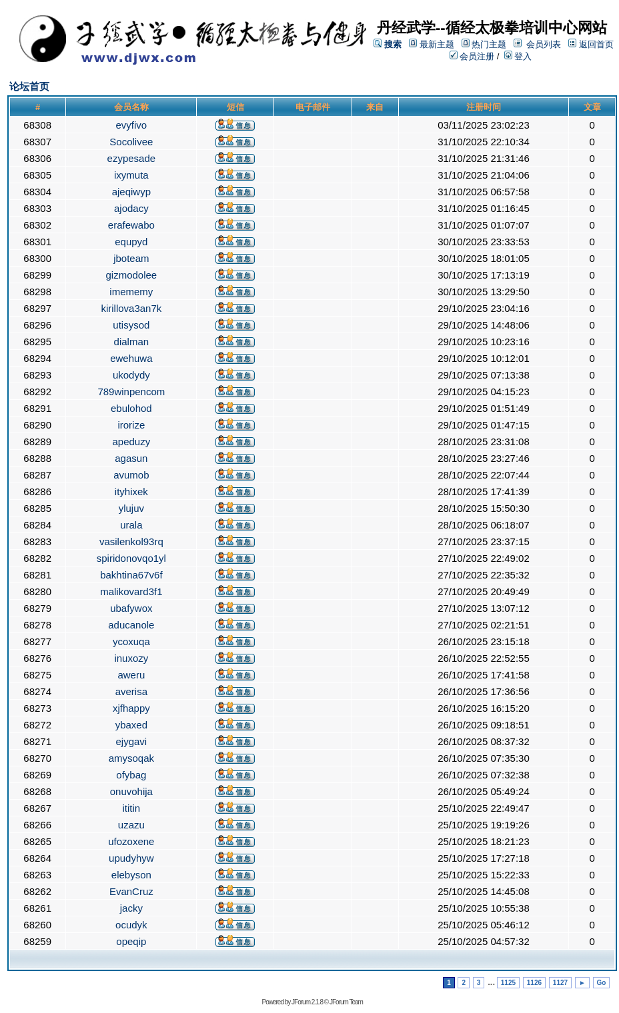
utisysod (131, 325)
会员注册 (472, 56)
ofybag (131, 774)
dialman (131, 341)
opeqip (131, 941)
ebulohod (131, 408)
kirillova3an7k (131, 308)
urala (131, 524)
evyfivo (131, 125)
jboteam (131, 258)
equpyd (131, 241)
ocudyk (131, 924)
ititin (132, 808)
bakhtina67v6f (131, 574)
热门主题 (489, 44)
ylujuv (131, 508)
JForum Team (346, 1002)
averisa (131, 691)
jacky (131, 908)
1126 (534, 982)
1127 (560, 982)
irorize (131, 425)
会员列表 (543, 44)
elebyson (131, 874)
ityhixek (131, 491)
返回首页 (596, 44)
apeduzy (131, 441)
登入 (518, 56)
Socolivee (131, 141)
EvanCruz (131, 891)
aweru (131, 674)
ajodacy (131, 208)
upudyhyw (131, 858)
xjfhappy (131, 708)
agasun (131, 458)
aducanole (131, 624)
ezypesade (131, 158)
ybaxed (131, 724)
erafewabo (131, 225)
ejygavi (131, 741)
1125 (508, 982)
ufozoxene (131, 841)
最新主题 (437, 44)
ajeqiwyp (131, 191)
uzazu (131, 824)
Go (601, 982)
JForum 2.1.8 (307, 1002)
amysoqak (131, 758)
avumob (131, 475)
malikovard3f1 (131, 591)
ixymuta (131, 175)
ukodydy (131, 375)
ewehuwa (131, 358)
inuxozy (131, 658)
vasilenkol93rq (131, 541)
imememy (131, 291)
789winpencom (131, 391)
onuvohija (131, 791)
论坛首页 (29, 86)
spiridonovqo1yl (131, 558)
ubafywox (131, 608)
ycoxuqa (131, 641)
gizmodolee (131, 275)
